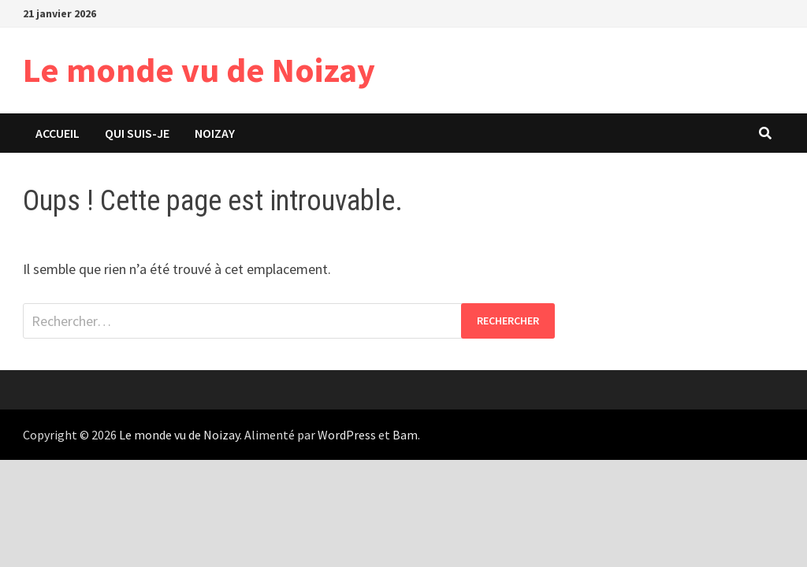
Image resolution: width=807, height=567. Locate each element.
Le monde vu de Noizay (199, 69)
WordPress (347, 435)
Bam (405, 435)
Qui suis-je (137, 133)
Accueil (57, 133)
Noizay (215, 133)
